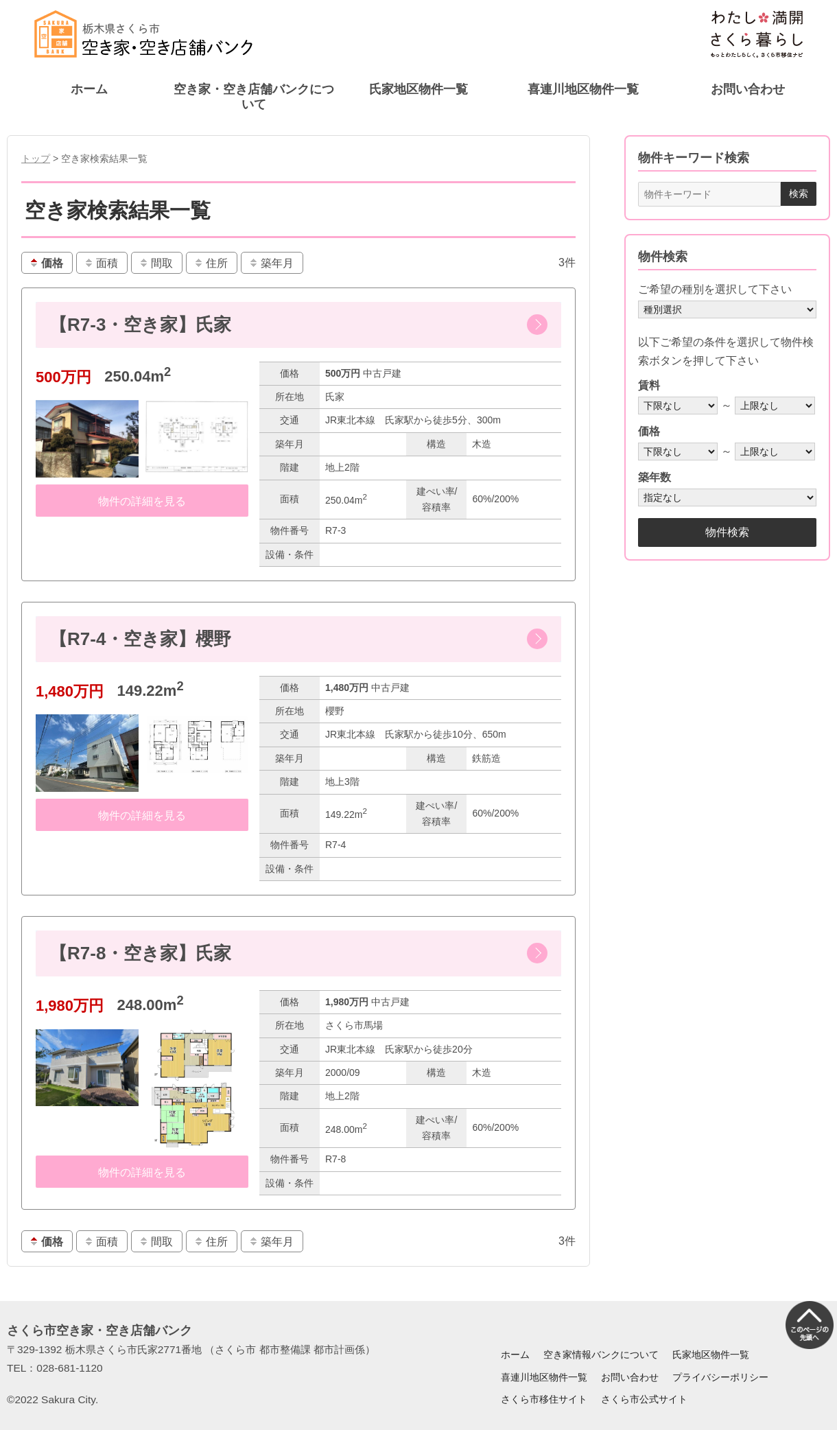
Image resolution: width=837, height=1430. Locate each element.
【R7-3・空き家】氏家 (140, 324)
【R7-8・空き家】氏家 (140, 953)
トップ (35, 158)
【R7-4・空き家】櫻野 (140, 639)
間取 (156, 263)
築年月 (271, 263)
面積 (101, 263)
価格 (46, 263)
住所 (210, 263)
